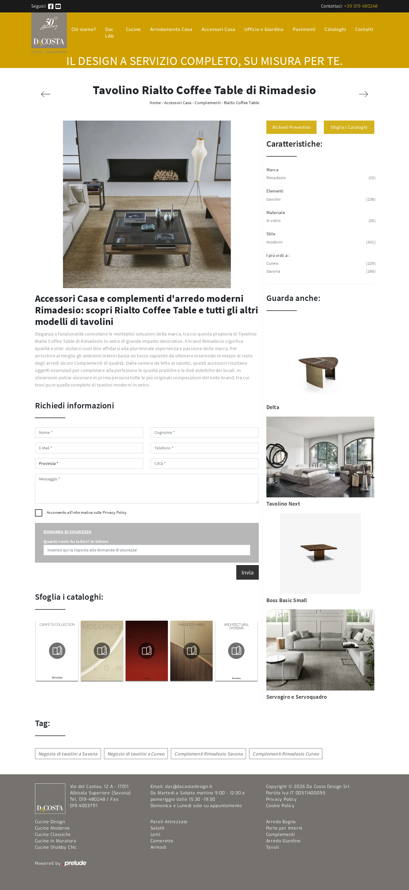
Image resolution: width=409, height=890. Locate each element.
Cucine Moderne (52, 828)
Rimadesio (320, 178)
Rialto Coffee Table (241, 102)
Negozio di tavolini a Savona (68, 754)
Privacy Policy (115, 512)
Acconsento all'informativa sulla (87, 512)
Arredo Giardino (283, 841)
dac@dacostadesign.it (188, 786)
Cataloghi (335, 29)
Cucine (133, 29)
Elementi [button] (275, 191)
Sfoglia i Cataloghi (349, 127)
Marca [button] (272, 169)
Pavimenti (304, 29)
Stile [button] (270, 234)
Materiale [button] (275, 212)
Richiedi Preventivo (291, 127)
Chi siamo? (83, 29)
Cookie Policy (280, 806)
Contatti (364, 29)
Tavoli (272, 847)
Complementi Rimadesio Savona (208, 754)
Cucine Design (50, 822)
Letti (155, 834)
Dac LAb (109, 32)
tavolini (320, 199)
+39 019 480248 (361, 6)
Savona (320, 271)
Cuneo (320, 263)
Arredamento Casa (171, 29)
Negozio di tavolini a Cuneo (136, 754)
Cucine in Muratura (55, 841)
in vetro (320, 220)
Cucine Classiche (53, 834)
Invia (247, 572)
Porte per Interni (284, 828)
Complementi (207, 102)
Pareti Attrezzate (169, 822)
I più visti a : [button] (278, 255)
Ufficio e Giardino (264, 29)
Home (155, 102)
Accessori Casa (218, 29)
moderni (320, 242)
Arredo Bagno (281, 822)
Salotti (158, 828)
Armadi (158, 847)
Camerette (162, 841)
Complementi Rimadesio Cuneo (285, 754)
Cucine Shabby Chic (56, 847)
